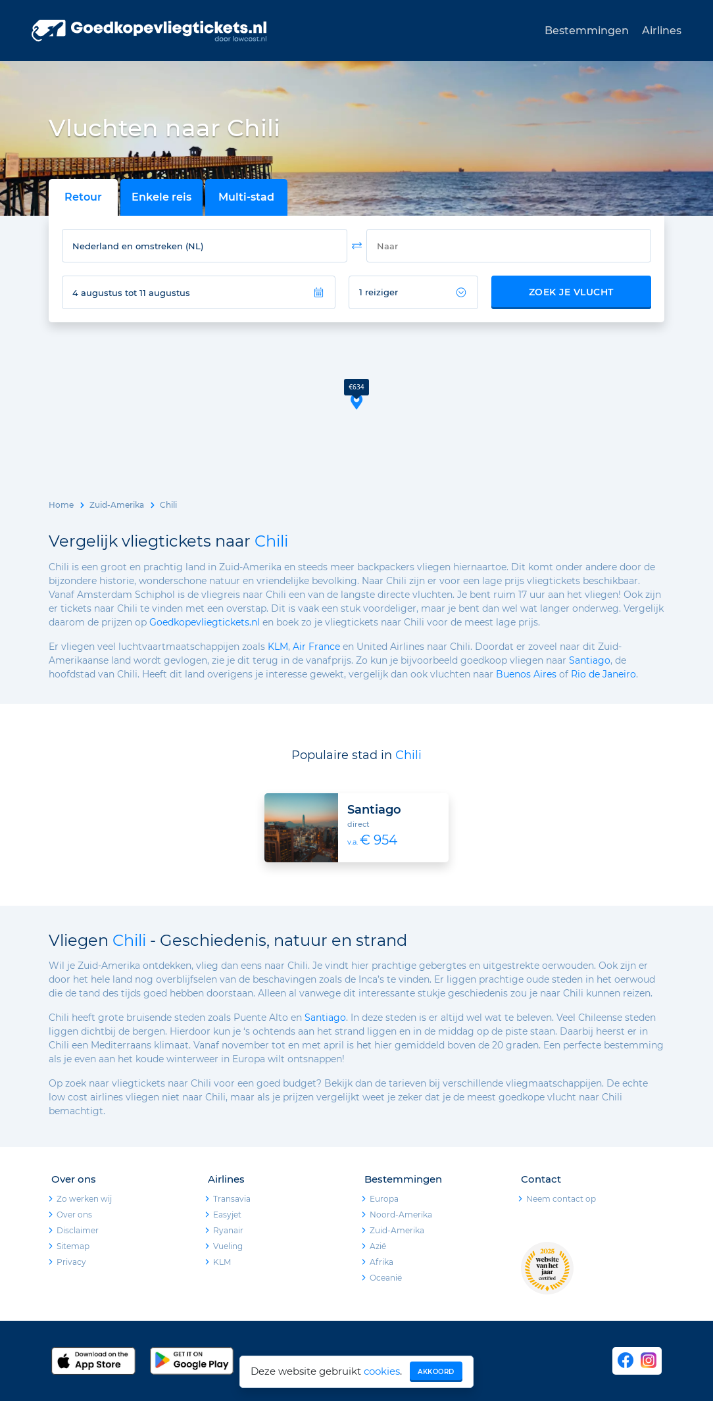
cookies (382, 1371)
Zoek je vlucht (571, 292)
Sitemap (73, 1246)
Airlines (661, 30)
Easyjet (227, 1214)
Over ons (74, 1214)
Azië (378, 1246)
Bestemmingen (587, 30)
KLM (278, 646)
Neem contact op (561, 1199)
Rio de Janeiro (603, 674)
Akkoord (436, 1371)
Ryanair (228, 1230)
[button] (356, 394)
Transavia (232, 1199)
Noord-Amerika (401, 1214)
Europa (384, 1199)
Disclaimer (78, 1230)
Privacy (71, 1262)
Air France (316, 646)
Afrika (381, 1262)
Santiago (589, 660)
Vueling (228, 1246)
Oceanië (386, 1278)
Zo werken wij (84, 1199)
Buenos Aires (526, 674)
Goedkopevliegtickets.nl (204, 622)
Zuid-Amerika (116, 505)
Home (61, 505)
